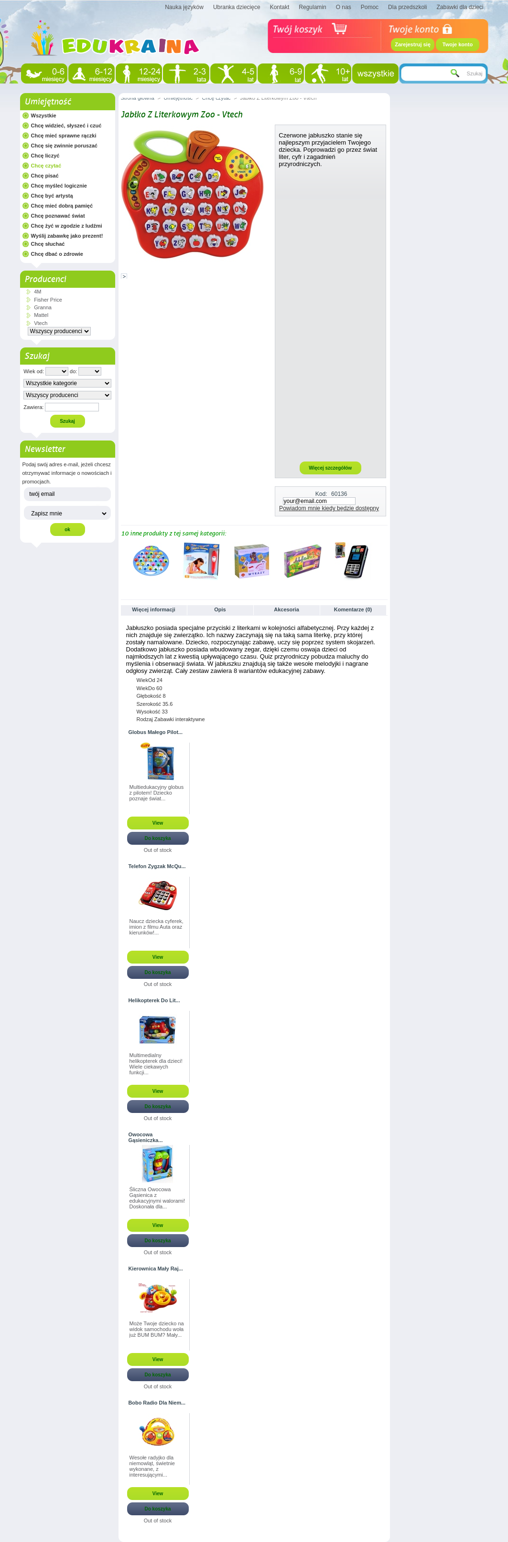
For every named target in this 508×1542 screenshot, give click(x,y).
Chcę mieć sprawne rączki (64, 135)
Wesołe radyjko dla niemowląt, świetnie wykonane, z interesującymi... (152, 1466)
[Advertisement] (330, 314)
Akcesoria (286, 609)
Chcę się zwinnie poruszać (64, 145)
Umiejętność (47, 101)
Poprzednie (123, 560)
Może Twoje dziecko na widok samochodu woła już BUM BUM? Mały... (157, 1329)
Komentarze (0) (353, 609)
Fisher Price (48, 300)
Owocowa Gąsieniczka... (146, 1137)
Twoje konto (458, 44)
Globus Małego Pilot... (156, 732)
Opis (220, 609)
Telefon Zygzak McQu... (157, 866)
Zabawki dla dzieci (459, 7)
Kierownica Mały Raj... (156, 1268)
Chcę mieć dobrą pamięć (62, 206)
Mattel (41, 315)
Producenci (45, 279)
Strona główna (137, 98)
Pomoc (369, 7)
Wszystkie (43, 115)
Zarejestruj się (413, 44)
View (157, 823)
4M (37, 291)
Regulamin (312, 7)
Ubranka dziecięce (236, 7)
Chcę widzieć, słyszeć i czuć (66, 125)
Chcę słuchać (48, 244)
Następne (383, 560)
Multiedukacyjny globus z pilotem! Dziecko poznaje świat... (157, 792)
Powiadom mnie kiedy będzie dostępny (329, 508)
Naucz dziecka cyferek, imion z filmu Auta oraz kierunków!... (157, 926)
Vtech (40, 323)
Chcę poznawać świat (58, 216)
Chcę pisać (45, 175)
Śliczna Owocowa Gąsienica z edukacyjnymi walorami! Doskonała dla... (157, 1197)
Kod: (321, 494)
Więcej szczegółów (330, 468)
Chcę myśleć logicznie (59, 186)
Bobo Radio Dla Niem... (157, 1403)
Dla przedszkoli (407, 7)
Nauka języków (184, 7)
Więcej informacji (153, 609)
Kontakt (280, 7)
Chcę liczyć (45, 155)
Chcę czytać (46, 165)
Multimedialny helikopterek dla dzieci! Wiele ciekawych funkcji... (156, 1063)
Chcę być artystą (52, 196)
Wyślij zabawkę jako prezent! (67, 236)
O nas (343, 7)
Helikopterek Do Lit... (154, 1000)
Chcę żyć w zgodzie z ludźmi (66, 226)
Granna (43, 307)
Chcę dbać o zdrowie (57, 254)
